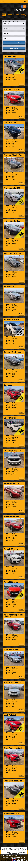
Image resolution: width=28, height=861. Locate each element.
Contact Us (18, 855)
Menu (2, 1)
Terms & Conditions (6, 857)
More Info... (21, 84)
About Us (4, 855)
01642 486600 (22, 9)
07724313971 (22, 11)
